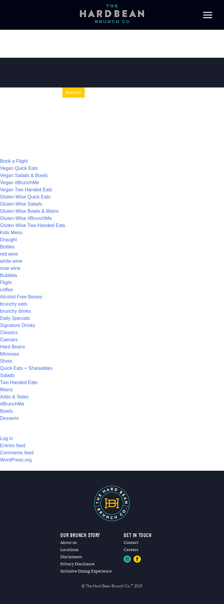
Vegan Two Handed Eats (26, 189)
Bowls (6, 411)
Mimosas (9, 353)
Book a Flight (14, 161)
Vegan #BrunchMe (19, 182)
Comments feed (17, 452)
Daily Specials (15, 318)
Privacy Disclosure (77, 564)
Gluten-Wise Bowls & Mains (29, 211)
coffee (6, 289)
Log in (6, 438)
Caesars (9, 339)
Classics (9, 332)
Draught (8, 239)
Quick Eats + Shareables (26, 368)
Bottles (7, 246)
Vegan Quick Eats (19, 168)
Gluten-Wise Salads (21, 203)
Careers (131, 550)
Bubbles (8, 275)
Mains (6, 389)
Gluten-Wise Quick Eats (25, 196)
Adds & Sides (14, 396)
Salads (7, 375)
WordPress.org (15, 459)
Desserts (9, 418)
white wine (11, 261)
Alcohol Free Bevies (21, 296)
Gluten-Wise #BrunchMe (26, 218)
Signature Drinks (17, 325)
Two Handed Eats (18, 382)
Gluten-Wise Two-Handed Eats (32, 225)
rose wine (10, 268)
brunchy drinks (15, 311)
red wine (9, 253)
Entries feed (12, 445)
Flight (6, 282)
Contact (131, 542)
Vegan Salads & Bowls (24, 175)
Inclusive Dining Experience (86, 571)
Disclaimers (71, 557)
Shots (6, 361)
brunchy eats (13, 303)
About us (68, 542)
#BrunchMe (12, 403)
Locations (69, 550)
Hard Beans (12, 346)
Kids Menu (11, 232)
